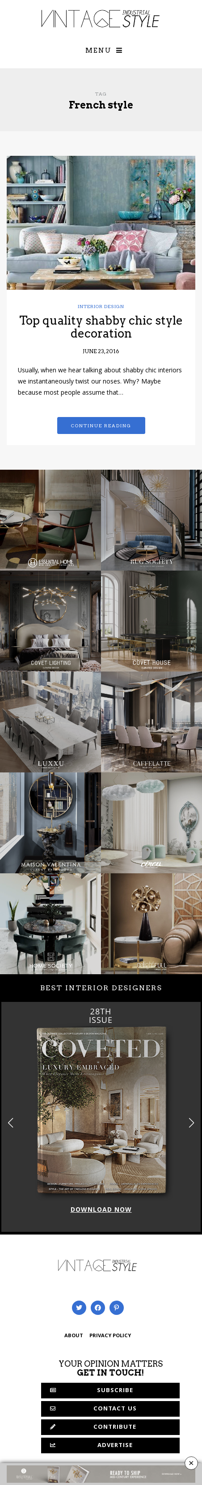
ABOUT (73, 1336)
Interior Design (101, 306)
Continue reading (101, 425)
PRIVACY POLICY (110, 1336)
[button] (191, 1123)
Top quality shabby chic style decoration (101, 326)
